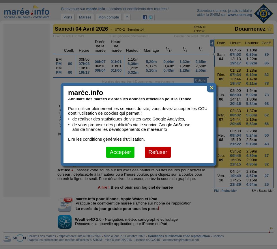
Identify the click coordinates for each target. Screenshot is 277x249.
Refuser (157, 152)
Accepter (120, 152)
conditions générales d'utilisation (113, 139)
